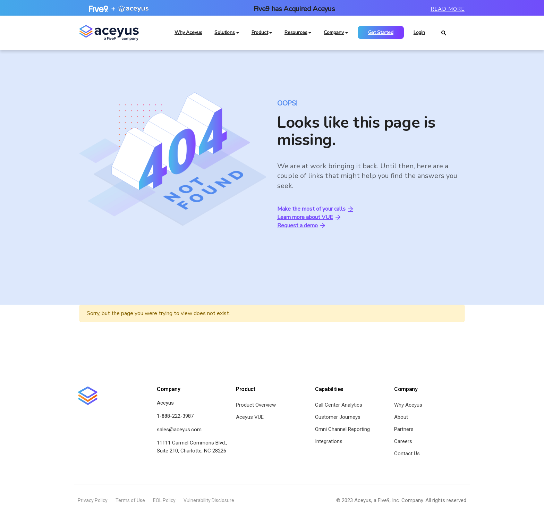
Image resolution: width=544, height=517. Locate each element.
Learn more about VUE (308, 218)
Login (419, 34)
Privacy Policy (93, 500)
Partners (404, 429)
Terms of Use (130, 500)
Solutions (224, 34)
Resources (295, 34)
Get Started (380, 34)
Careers (403, 442)
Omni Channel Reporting (342, 429)
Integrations (328, 442)
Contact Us (407, 454)
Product (260, 34)
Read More (448, 9)
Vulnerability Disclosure (209, 500)
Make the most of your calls (315, 209)
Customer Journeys (337, 417)
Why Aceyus (188, 34)
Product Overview (256, 405)
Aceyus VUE (250, 417)
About (401, 417)
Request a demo (301, 226)
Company (334, 34)
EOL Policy (164, 500)
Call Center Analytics (338, 405)
